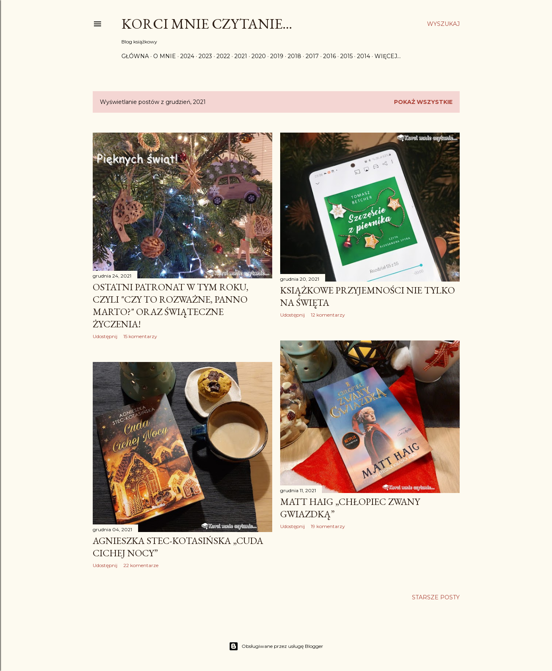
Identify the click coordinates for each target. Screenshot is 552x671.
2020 (259, 56)
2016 (329, 56)
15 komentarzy (140, 336)
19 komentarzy (328, 526)
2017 (312, 56)
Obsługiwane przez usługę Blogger (276, 646)
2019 (276, 56)
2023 (205, 56)
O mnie (164, 56)
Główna (135, 56)
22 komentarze (140, 565)
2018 (294, 56)
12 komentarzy (328, 315)
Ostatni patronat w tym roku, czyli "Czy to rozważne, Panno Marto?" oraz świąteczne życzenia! (170, 305)
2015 (346, 56)
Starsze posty (436, 597)
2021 (240, 56)
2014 (363, 56)
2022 (223, 56)
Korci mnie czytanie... (206, 23)
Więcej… (388, 56)
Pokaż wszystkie (423, 102)
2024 (187, 56)
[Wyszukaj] (443, 23)
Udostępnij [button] (105, 336)
